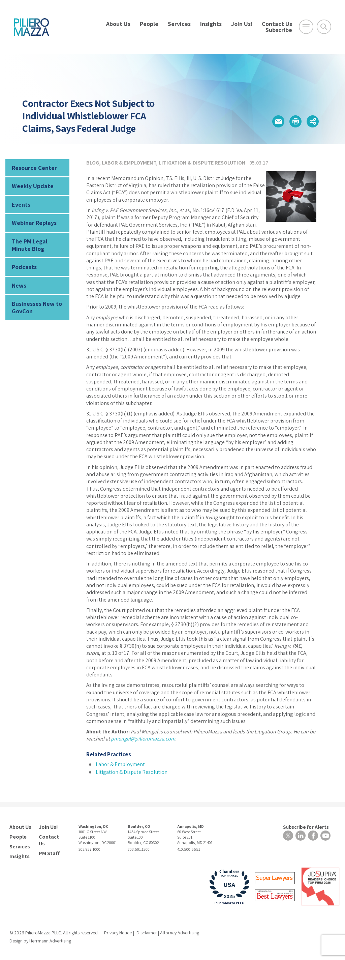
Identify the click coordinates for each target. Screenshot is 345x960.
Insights (211, 24)
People (149, 24)
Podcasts (24, 267)
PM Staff (49, 853)
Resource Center (34, 168)
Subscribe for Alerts (306, 827)
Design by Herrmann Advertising (40, 941)
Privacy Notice (118, 933)
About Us (118, 24)
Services (179, 24)
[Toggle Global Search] (324, 27)
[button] (278, 121)
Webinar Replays (34, 223)
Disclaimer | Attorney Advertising (167, 933)
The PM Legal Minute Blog (30, 245)
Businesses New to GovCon (37, 307)
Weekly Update (33, 186)
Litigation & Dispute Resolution (202, 162)
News (19, 285)
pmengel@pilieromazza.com (143, 738)
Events (21, 204)
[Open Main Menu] (306, 27)
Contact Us (277, 24)
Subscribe (278, 30)
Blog (92, 162)
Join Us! (241, 24)
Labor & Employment (129, 162)
